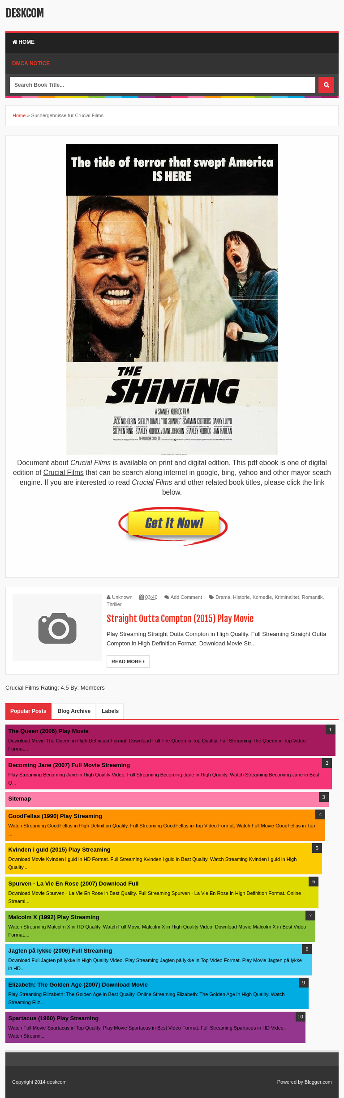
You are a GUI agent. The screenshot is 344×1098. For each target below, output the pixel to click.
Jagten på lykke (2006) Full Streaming (60, 950)
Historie (241, 597)
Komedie (262, 597)
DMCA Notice (31, 63)
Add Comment (186, 597)
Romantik (312, 597)
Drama (222, 597)
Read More (128, 661)
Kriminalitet (287, 597)
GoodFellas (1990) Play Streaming (56, 816)
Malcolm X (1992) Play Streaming (54, 917)
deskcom (24, 13)
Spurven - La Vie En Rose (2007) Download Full (74, 883)
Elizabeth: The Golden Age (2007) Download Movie (78, 984)
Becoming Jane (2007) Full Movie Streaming (69, 765)
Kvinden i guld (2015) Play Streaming (60, 849)
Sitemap (20, 798)
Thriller (114, 604)
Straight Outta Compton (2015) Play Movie (180, 618)
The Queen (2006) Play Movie (49, 731)
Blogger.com (318, 1082)
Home (23, 42)
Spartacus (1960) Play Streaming (54, 1018)
